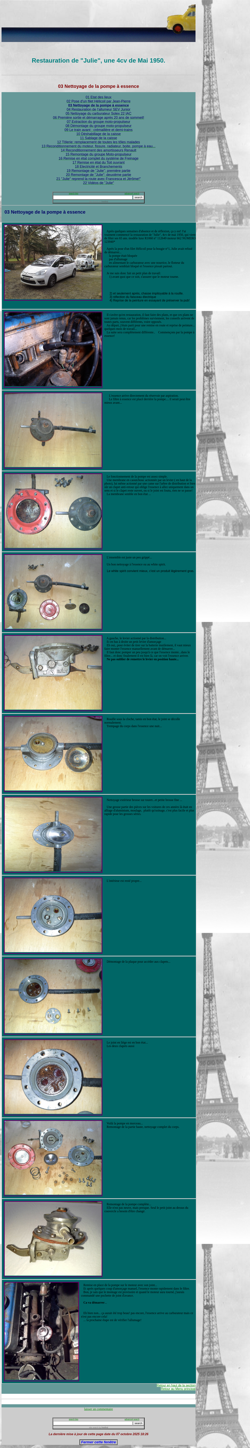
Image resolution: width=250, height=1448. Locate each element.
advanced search (132, 193)
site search (93, 202)
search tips (73, 193)
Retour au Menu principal (178, 1388)
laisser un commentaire (98, 1409)
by (103, 202)
